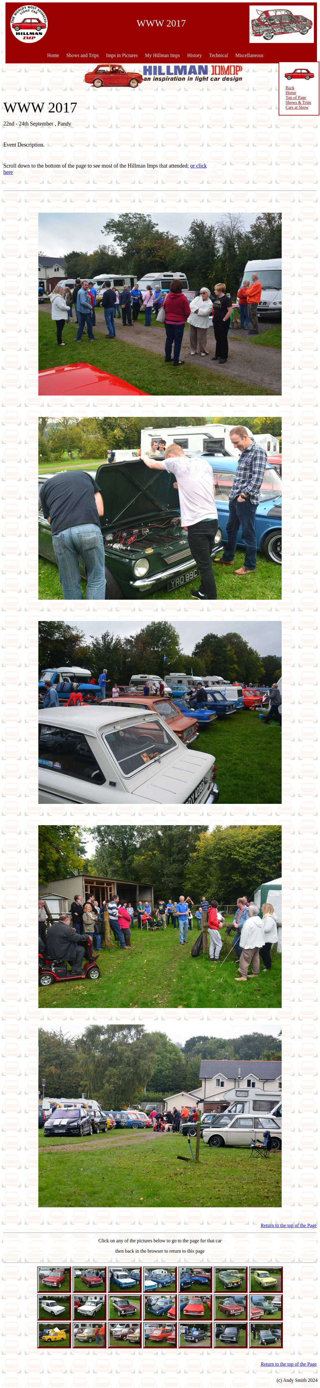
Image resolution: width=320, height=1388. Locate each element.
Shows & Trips (295, 102)
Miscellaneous (249, 55)
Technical (218, 55)
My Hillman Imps (162, 55)
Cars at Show (294, 107)
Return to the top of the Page (289, 1225)
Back (287, 88)
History (194, 55)
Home (53, 55)
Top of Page (293, 97)
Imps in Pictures (122, 55)
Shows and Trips (82, 55)
